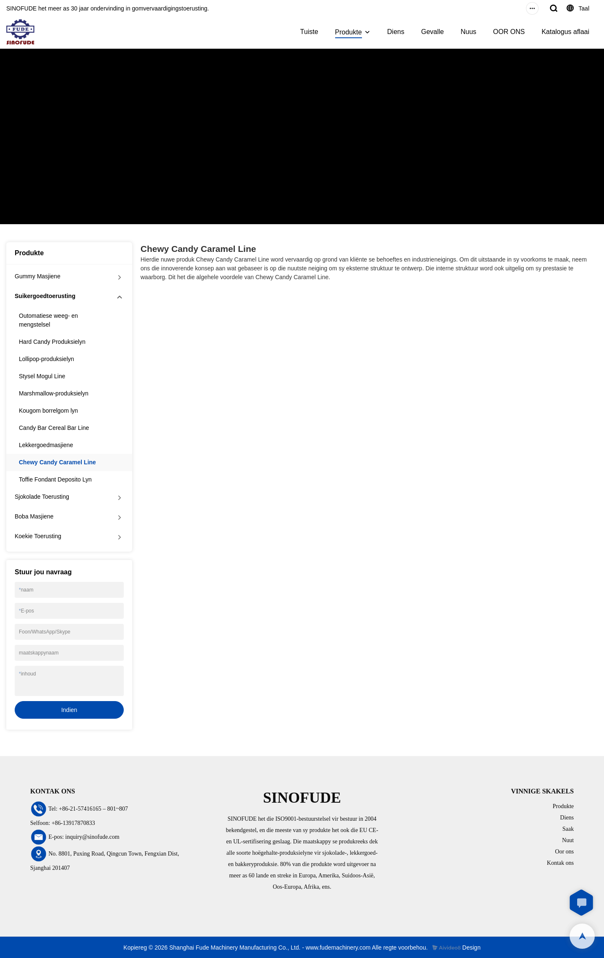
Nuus (468, 31)
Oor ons (564, 851)
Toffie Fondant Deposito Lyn (55, 479)
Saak (568, 829)
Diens (395, 31)
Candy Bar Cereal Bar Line (54, 427)
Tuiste (309, 31)
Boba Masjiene (34, 516)
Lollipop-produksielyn (46, 359)
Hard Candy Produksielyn (52, 341)
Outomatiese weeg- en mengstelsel (48, 320)
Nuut (568, 840)
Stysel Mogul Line (42, 376)
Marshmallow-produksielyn (54, 393)
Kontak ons (560, 863)
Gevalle (432, 31)
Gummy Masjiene (37, 276)
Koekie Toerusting (38, 536)
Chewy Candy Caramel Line (157, 152)
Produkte (348, 32)
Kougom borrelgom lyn (48, 410)
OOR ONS (509, 31)
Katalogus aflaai (565, 31)
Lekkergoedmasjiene (46, 445)
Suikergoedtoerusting (87, 152)
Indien (69, 710)
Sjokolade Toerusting (42, 496)
